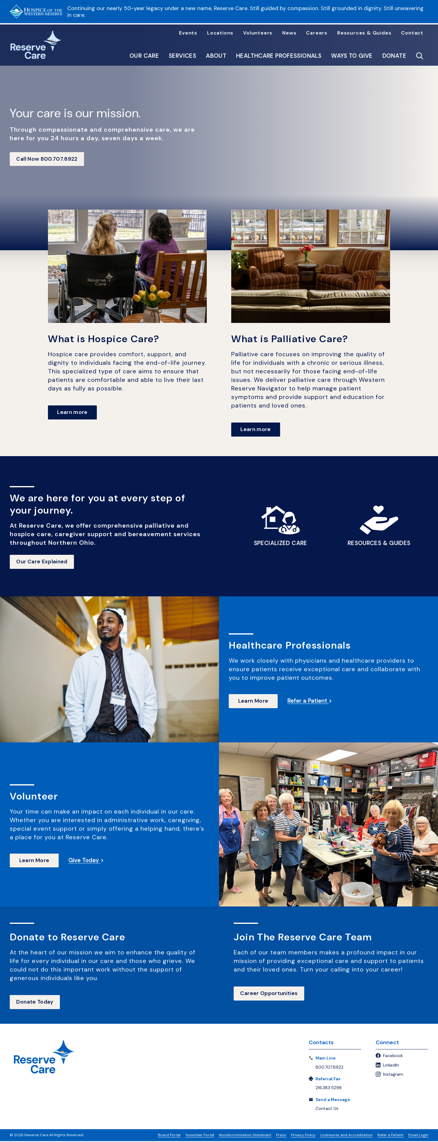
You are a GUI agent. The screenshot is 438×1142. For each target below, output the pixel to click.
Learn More (253, 701)
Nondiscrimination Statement (245, 1135)
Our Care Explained (43, 562)
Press (281, 1135)
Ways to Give (352, 56)
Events (188, 33)
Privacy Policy (303, 1135)
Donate (394, 56)
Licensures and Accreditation (346, 1135)
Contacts (321, 1043)
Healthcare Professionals (278, 56)
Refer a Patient (390, 1135)
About (216, 56)
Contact (412, 33)
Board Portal (169, 1135)
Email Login (418, 1135)
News (289, 33)
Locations (220, 33)
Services (182, 56)
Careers (316, 33)
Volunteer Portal (199, 1135)
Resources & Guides (364, 33)
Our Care (144, 56)
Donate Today (36, 1003)
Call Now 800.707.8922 (48, 159)
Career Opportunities (270, 994)
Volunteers (257, 33)
